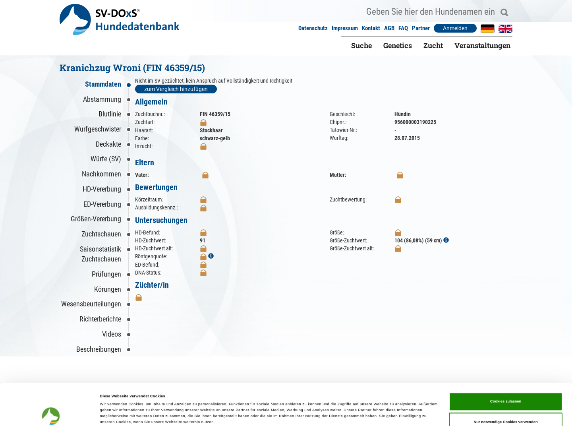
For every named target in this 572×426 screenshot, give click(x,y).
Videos (111, 334)
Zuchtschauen (101, 234)
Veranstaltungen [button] (482, 45)
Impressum (345, 28)
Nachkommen (101, 174)
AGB (389, 28)
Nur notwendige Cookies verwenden (505, 383)
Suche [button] (361, 45)
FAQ (403, 28)
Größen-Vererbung (96, 219)
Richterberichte (100, 319)
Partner (421, 28)
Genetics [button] (397, 45)
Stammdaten (103, 84)
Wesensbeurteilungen (91, 304)
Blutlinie (110, 114)
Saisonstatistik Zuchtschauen (100, 254)
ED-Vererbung (102, 204)
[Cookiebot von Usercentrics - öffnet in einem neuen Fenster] (51, 412)
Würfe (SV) (106, 159)
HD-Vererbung (102, 189)
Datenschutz (313, 28)
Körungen (107, 289)
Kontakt (371, 28)
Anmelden (455, 28)
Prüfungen (106, 274)
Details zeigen (333, 413)
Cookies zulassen (506, 362)
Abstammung (102, 99)
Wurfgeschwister (97, 129)
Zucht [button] (433, 45)
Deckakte (108, 144)
